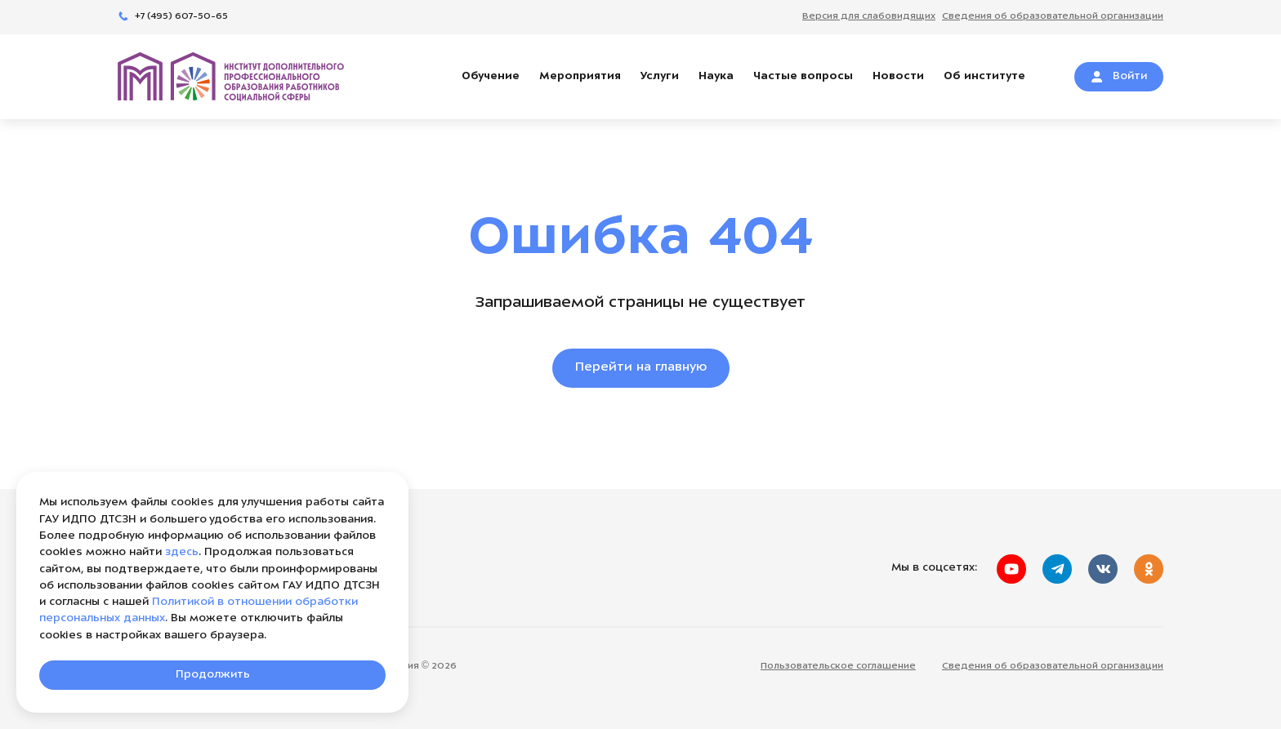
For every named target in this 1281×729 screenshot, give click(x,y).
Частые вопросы (803, 76)
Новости (898, 76)
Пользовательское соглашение (838, 666)
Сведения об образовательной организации (1052, 666)
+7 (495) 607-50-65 (173, 16)
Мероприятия (580, 76)
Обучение (491, 76)
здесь (182, 552)
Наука (716, 76)
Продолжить (213, 675)
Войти (1119, 76)
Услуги (659, 76)
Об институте (984, 76)
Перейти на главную (641, 368)
